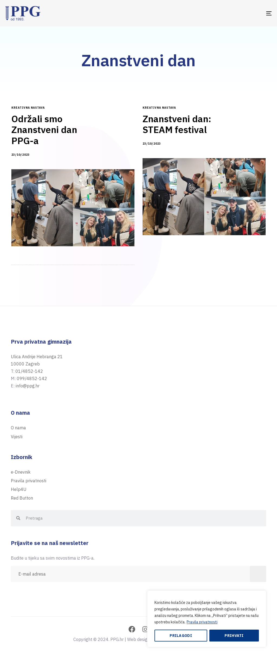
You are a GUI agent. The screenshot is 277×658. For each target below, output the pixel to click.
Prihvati (234, 635)
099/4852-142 (32, 378)
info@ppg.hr (27, 385)
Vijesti (16, 436)
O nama (18, 427)
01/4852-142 (29, 371)
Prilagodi (181, 635)
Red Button (22, 498)
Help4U (19, 489)
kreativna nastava (28, 107)
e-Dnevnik (21, 472)
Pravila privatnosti (202, 622)
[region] (206, 618)
